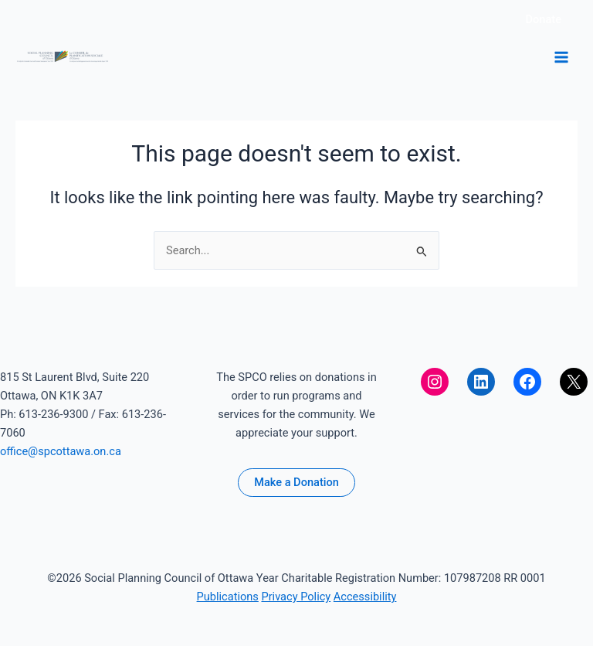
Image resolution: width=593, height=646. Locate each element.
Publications (228, 597)
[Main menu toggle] (561, 57)
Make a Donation (296, 482)
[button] (544, 20)
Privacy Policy (295, 597)
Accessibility (365, 597)
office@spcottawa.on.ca (60, 451)
